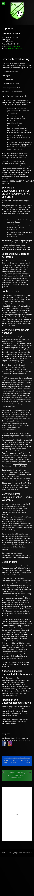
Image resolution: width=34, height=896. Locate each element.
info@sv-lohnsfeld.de (13, 46)
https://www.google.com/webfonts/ (14, 517)
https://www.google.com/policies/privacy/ (16, 557)
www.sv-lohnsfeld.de (15, 48)
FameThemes (17, 854)
